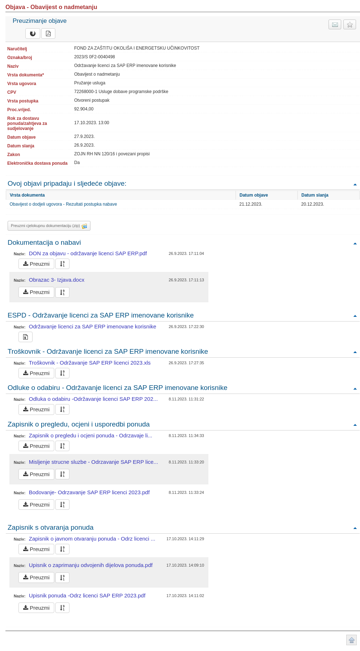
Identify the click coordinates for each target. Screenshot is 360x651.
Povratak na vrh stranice (351, 640)
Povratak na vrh (355, 184)
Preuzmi (36, 264)
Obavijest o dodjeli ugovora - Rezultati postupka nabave (63, 204)
